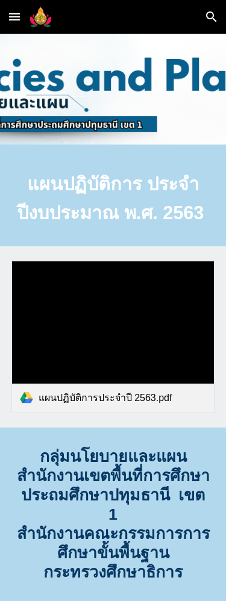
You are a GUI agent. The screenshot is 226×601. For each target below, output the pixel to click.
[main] (113, 198)
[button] (14, 16)
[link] (113, 337)
